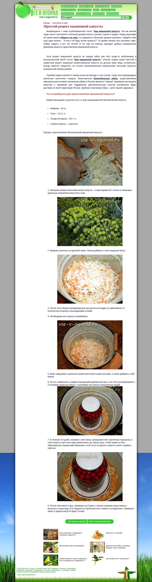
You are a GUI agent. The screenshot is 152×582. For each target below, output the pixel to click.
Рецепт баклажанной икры (100, 521)
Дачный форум (112, 14)
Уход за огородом (102, 6)
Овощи (96, 10)
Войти (20, 575)
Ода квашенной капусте (107, 31)
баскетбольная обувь (106, 78)
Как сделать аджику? (77, 521)
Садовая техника (84, 10)
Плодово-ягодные (108, 10)
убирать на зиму (69, 37)
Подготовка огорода (69, 6)
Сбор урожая (116, 6)
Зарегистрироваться (28, 575)
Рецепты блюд (98, 14)
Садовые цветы (67, 14)
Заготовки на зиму (68, 10)
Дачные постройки (83, 14)
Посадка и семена (86, 6)
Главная (46, 23)
